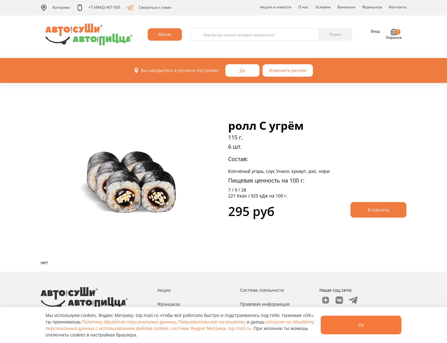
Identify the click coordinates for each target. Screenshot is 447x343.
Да (242, 70)
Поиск (335, 34)
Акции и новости (275, 7)
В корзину (378, 210)
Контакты (397, 7)
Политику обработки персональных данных (129, 322)
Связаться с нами (149, 8)
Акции (164, 290)
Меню (164, 34)
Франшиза (372, 7)
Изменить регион (288, 70)
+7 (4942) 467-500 (98, 8)
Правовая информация (265, 304)
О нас (303, 7)
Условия (323, 7)
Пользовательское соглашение (211, 322)
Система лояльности (262, 290)
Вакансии (346, 7)
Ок (361, 325)
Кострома (55, 8)
